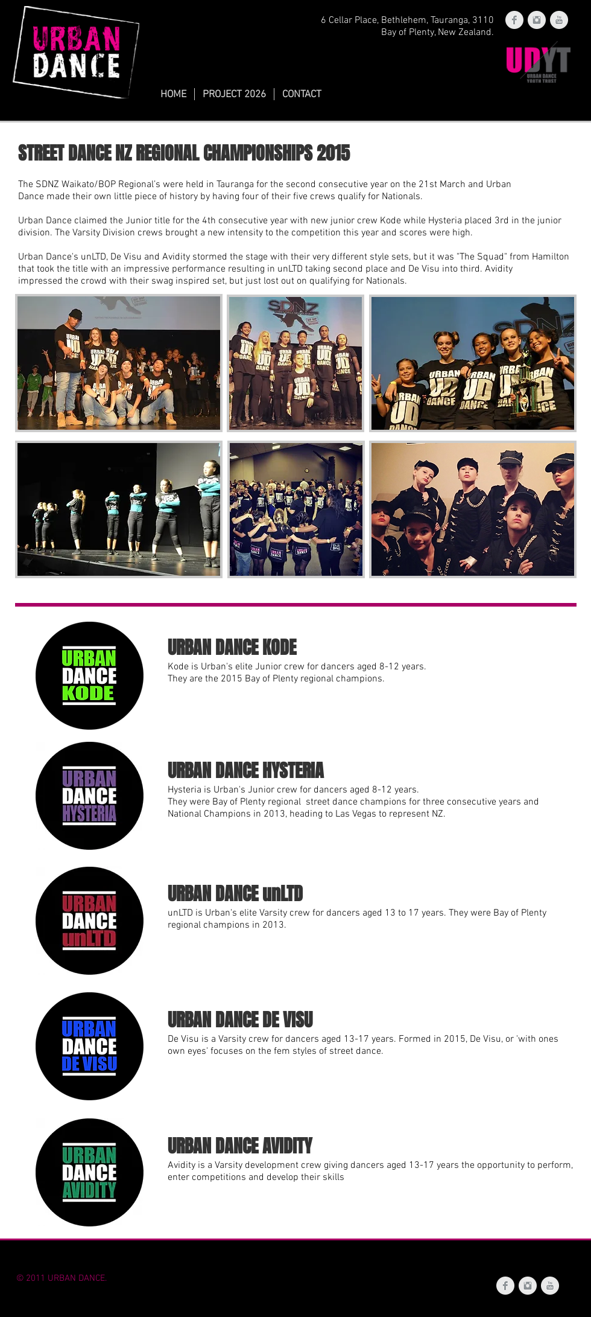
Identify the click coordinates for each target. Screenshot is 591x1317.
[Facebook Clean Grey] (514, 20)
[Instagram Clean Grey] (537, 20)
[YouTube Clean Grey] (559, 20)
